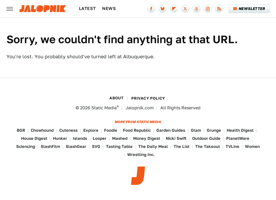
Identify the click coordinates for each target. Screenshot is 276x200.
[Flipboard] (174, 9)
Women (252, 146)
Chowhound (42, 130)
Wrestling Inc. (141, 154)
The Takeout (207, 146)
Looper (99, 138)
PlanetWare (237, 138)
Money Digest (146, 138)
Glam (196, 130)
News (109, 8)
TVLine (232, 146)
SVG (96, 146)
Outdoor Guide (206, 138)
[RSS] (219, 9)
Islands (80, 138)
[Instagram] (208, 9)
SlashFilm (50, 146)
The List (181, 146)
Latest (87, 8)
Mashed (119, 138)
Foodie (110, 130)
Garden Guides (170, 130)
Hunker (60, 138)
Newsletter (249, 8)
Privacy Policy (148, 98)
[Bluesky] (162, 9)
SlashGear (76, 146)
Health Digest (240, 130)
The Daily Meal (153, 146)
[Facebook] (151, 9)
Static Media (104, 107)
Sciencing (25, 146)
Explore (90, 130)
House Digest (34, 138)
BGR (21, 130)
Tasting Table (119, 146)
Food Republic (137, 130)
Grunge (214, 130)
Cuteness (68, 130)
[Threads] (196, 9)
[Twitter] (185, 9)
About (116, 98)
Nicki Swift (176, 138)
